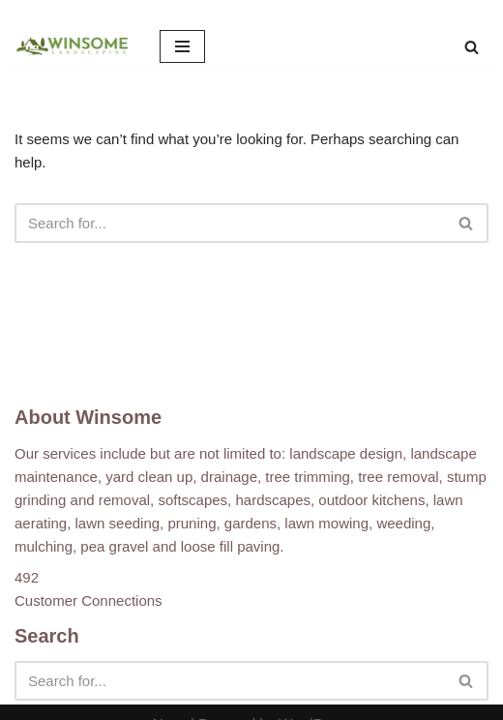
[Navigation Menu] (182, 46)
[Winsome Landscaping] (73, 46)
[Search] (471, 47)
